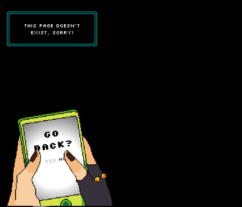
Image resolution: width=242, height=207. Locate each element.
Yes (50, 160)
